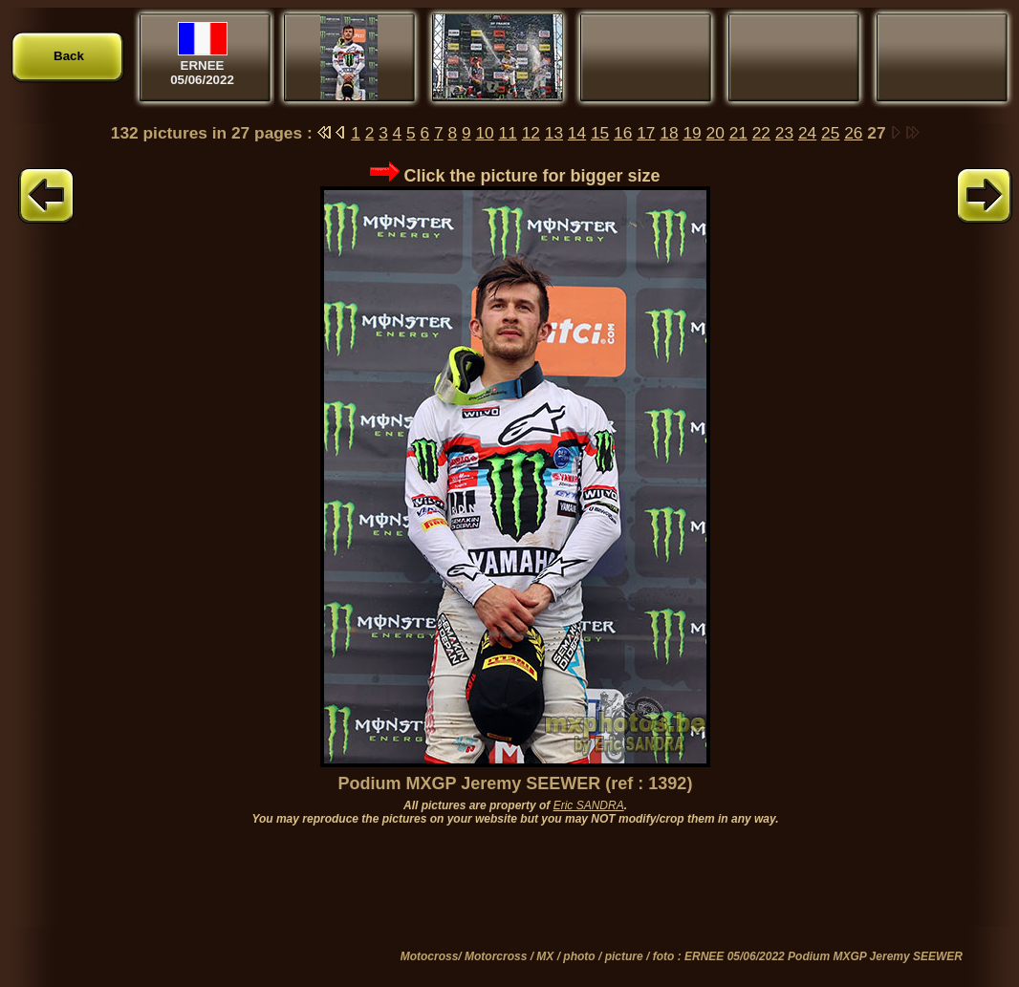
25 (830, 132)
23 (784, 132)
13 (554, 132)
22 (761, 132)
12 (531, 132)
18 (669, 132)
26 (853, 132)
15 (600, 132)
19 (692, 132)
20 (715, 132)
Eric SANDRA (588, 805)
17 (646, 132)
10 (484, 132)
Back (69, 56)
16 (623, 132)
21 (738, 132)
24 (807, 132)
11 (508, 132)
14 (577, 132)
